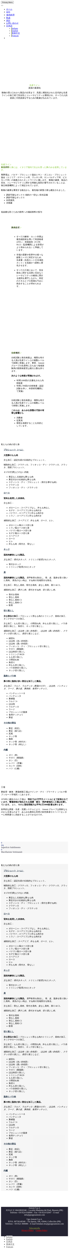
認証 (8, 20)
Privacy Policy (28, 1230)
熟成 (8, 18)
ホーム (9, 9)
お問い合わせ (12, 23)
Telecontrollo (34, 1228)
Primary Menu (7, 2)
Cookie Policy (41, 1230)
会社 (8, 12)
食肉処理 (10, 15)
